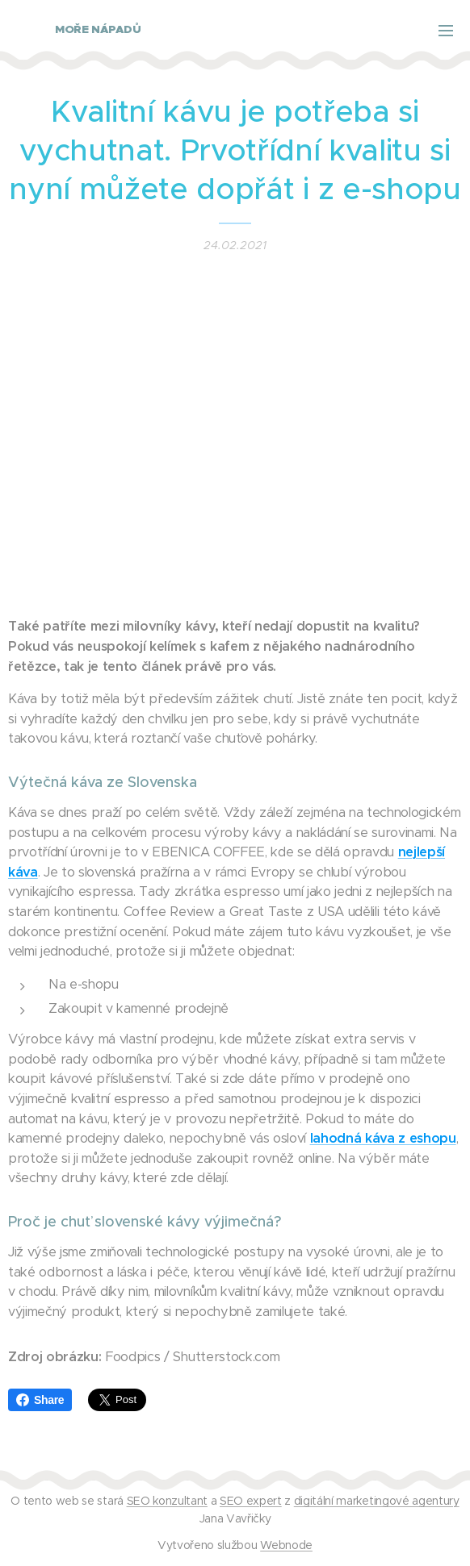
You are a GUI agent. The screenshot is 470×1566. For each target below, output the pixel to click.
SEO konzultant (167, 1500)
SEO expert (251, 1500)
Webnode (286, 1545)
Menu (446, 30)
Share (40, 1399)
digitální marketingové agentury (377, 1500)
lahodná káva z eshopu (383, 1138)
